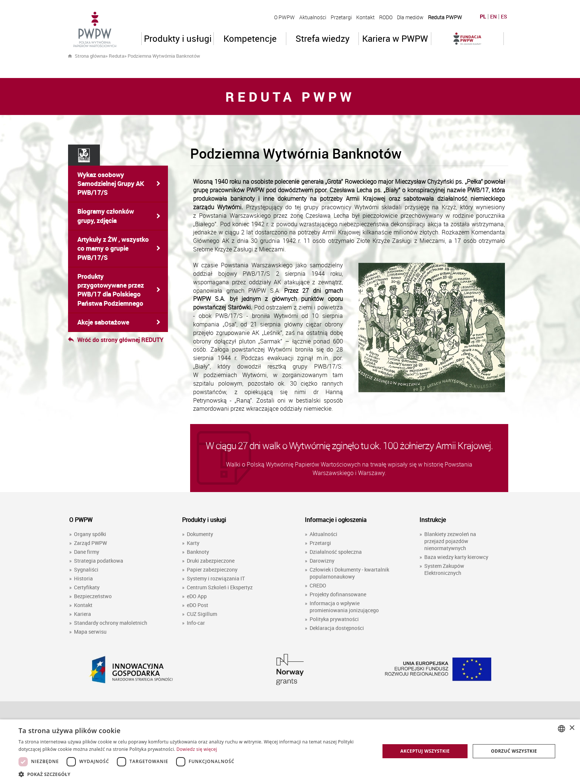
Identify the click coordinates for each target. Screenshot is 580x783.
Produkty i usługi (178, 38)
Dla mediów (410, 17)
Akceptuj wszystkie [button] (424, 751)
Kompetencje (250, 38)
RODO (385, 17)
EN (493, 16)
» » (152, 55)
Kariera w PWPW (395, 38)
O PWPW (284, 17)
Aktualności (312, 17)
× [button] (571, 728)
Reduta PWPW (445, 17)
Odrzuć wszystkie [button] (514, 751)
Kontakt (365, 17)
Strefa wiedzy (323, 38)
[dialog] (290, 751)
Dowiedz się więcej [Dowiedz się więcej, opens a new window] (196, 749)
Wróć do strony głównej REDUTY (115, 340)
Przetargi (341, 17)
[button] (193, 773)
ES (504, 16)
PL (483, 16)
